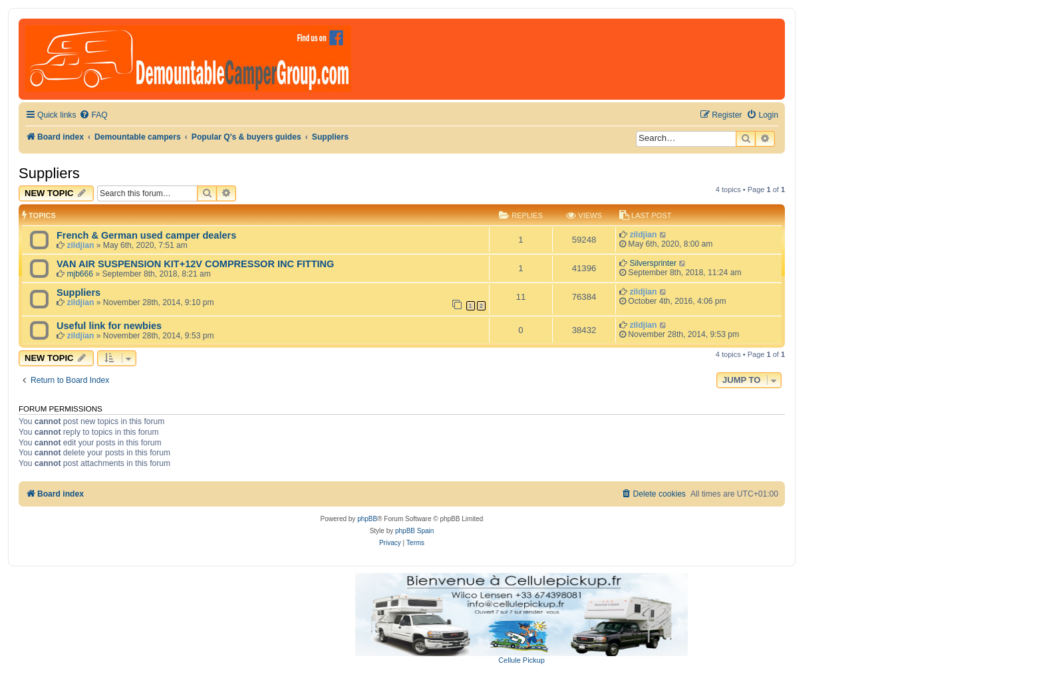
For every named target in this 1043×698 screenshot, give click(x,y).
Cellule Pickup (521, 660)
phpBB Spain (414, 530)
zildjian (80, 245)
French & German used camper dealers (146, 235)
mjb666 (80, 274)
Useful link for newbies (109, 325)
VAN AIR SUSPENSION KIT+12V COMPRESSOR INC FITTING (195, 264)
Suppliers (49, 173)
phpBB (367, 519)
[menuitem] (93, 115)
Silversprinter (652, 263)
